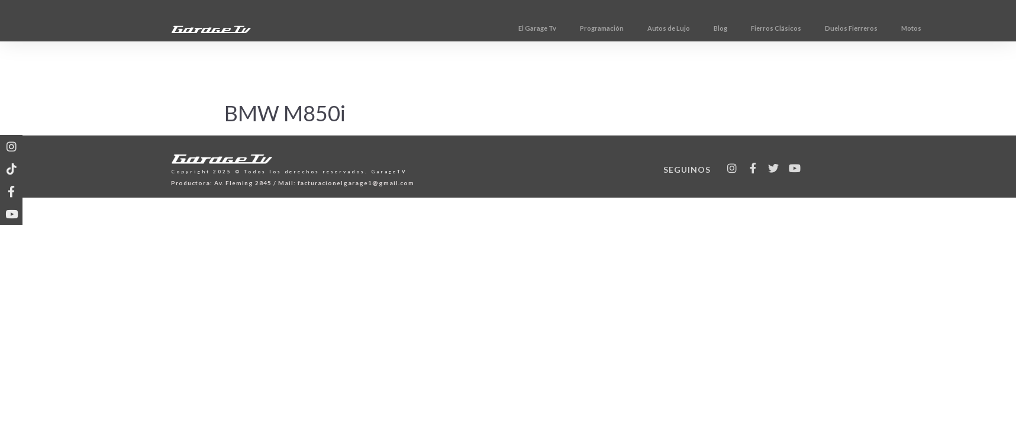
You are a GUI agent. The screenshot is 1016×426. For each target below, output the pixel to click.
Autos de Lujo (705, 28)
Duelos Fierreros (888, 28)
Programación (638, 28)
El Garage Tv (574, 28)
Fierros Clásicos (813, 28)
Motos (948, 28)
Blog (757, 28)
